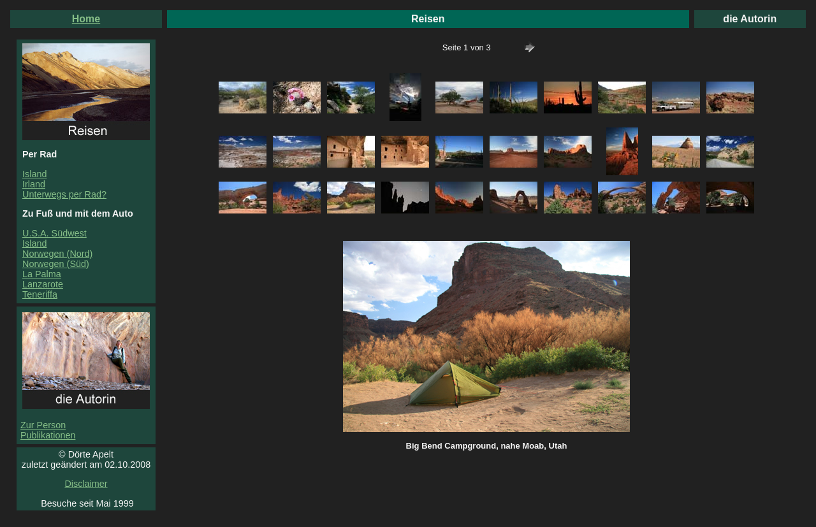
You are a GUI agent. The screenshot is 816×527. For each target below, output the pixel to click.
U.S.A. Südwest (54, 233)
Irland (33, 184)
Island (34, 174)
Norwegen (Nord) (57, 254)
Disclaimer (85, 484)
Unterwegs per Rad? (64, 194)
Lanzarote (42, 284)
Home (86, 18)
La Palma (41, 274)
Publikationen (47, 435)
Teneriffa (39, 294)
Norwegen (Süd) (55, 264)
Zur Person (43, 425)
